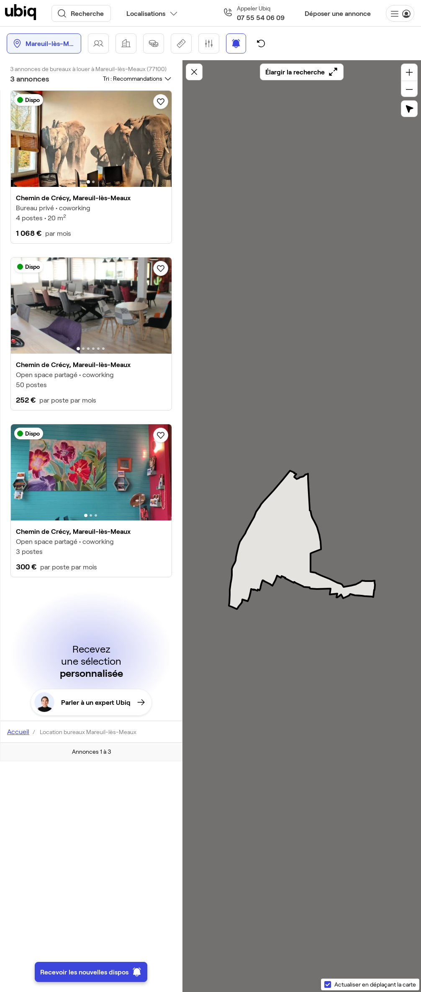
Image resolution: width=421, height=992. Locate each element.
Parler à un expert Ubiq (89, 702)
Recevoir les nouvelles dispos (91, 972)
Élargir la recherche (301, 72)
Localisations (145, 13)
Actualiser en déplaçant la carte (375, 984)
